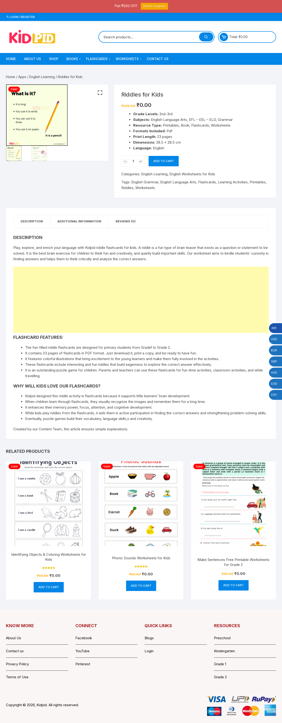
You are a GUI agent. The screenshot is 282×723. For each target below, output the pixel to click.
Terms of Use (17, 677)
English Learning (42, 77)
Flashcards (98, 59)
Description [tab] (32, 221)
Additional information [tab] (79, 221)
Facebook (83, 638)
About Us (32, 59)
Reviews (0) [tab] (126, 221)
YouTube (82, 651)
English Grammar (144, 182)
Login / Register (20, 17)
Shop (53, 59)
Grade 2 (220, 677)
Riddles (127, 187)
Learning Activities (233, 182)
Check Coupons (154, 6)
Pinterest (82, 664)
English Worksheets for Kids (192, 174)
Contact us (15, 651)
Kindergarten (224, 651)
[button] (100, 92)
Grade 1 (220, 664)
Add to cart (163, 161)
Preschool (222, 638)
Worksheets (129, 59)
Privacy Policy (17, 664)
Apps (22, 77)
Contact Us (157, 59)
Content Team (50, 429)
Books (74, 59)
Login (149, 651)
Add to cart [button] (48, 587)
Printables (258, 182)
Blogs (149, 638)
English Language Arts (178, 182)
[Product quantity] (133, 161)
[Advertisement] (141, 300)
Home (11, 59)
